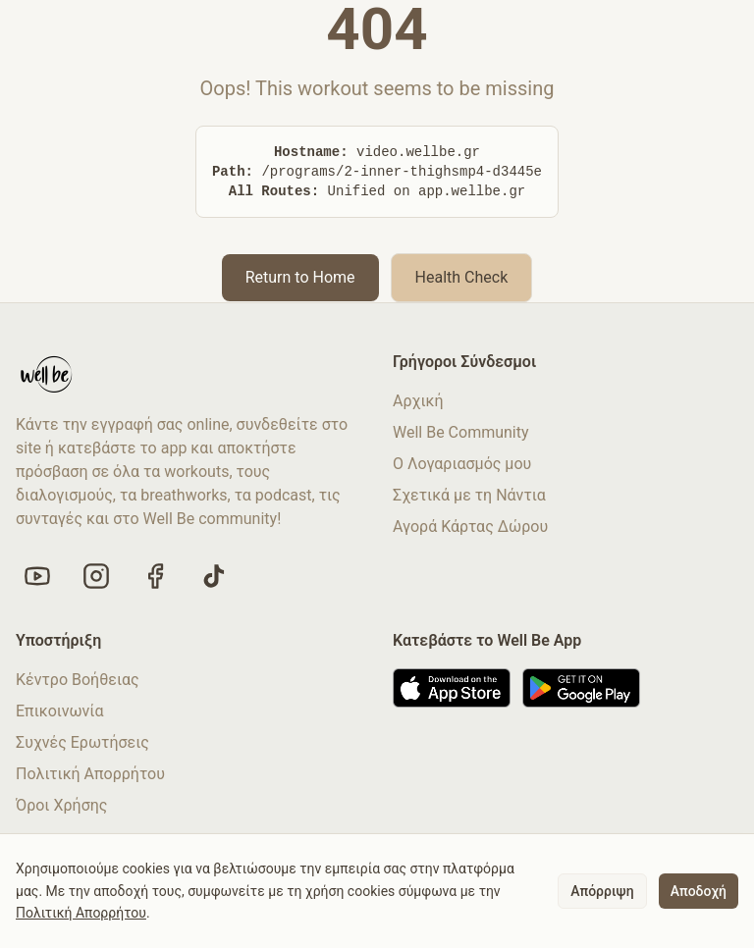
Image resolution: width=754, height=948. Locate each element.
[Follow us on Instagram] (96, 576)
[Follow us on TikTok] (214, 576)
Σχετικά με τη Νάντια (469, 495)
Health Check (462, 277)
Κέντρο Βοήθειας (77, 679)
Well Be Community (461, 432)
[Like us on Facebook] (155, 576)
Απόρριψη (601, 891)
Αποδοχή (699, 891)
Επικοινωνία (60, 711)
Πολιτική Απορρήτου (90, 773)
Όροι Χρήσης (61, 805)
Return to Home (300, 277)
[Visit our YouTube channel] (37, 576)
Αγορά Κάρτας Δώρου (470, 526)
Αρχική (418, 401)
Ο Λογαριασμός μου (462, 463)
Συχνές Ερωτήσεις (82, 742)
